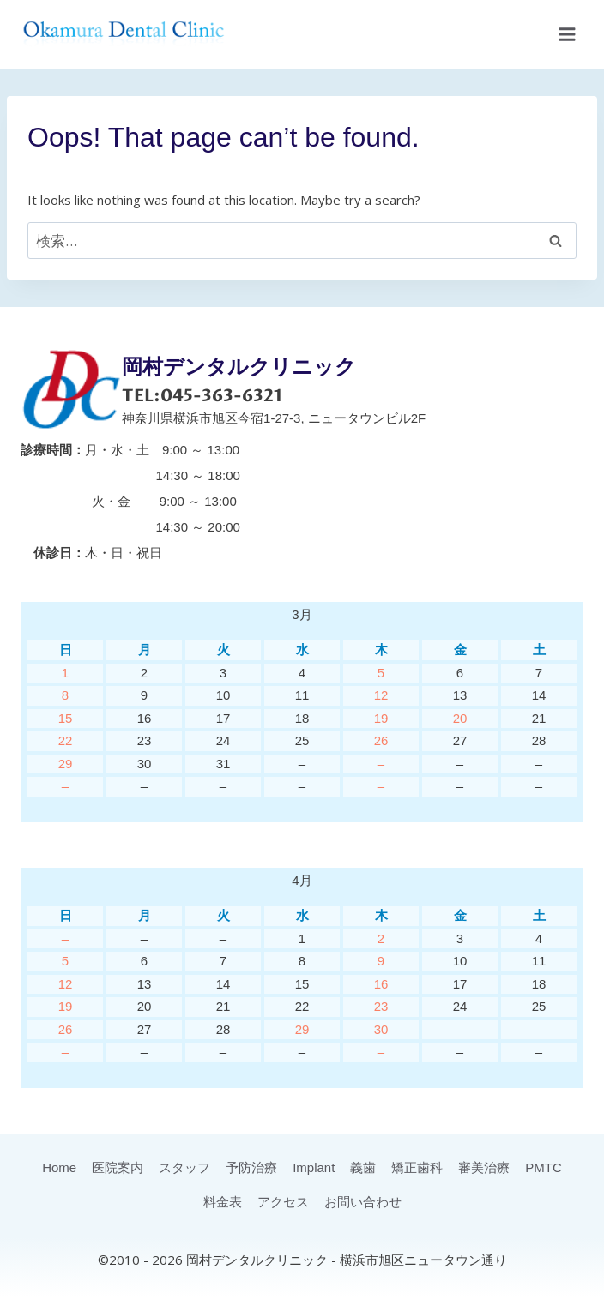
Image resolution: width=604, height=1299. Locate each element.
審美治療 (484, 1167)
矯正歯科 (417, 1167)
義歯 (363, 1167)
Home (59, 1167)
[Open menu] (566, 34)
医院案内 (117, 1167)
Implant (314, 1167)
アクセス (283, 1201)
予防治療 (251, 1167)
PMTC (543, 1167)
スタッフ (184, 1167)
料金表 (222, 1201)
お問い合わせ (363, 1201)
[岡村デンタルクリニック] (123, 34)
